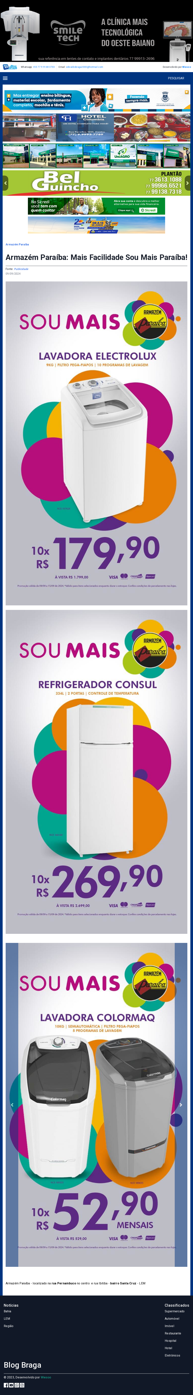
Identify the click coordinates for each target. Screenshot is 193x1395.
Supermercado (175, 1311)
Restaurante (173, 1333)
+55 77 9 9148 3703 (44, 67)
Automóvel (172, 1318)
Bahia (7, 1311)
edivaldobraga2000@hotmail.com (84, 67)
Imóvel (169, 1326)
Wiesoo (186, 67)
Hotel (168, 1348)
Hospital (170, 1341)
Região (8, 1326)
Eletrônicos (172, 1355)
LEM (7, 1318)
